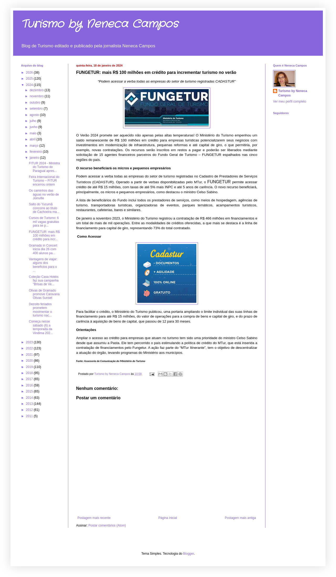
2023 (30, 342)
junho (34, 127)
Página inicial (167, 518)
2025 (30, 78)
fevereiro (36, 152)
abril (33, 139)
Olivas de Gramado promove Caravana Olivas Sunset (44, 294)
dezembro (37, 90)
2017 (30, 379)
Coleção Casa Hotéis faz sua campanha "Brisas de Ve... (44, 280)
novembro (37, 96)
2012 (30, 410)
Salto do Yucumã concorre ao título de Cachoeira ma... (44, 208)
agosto (35, 115)
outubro (35, 102)
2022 (30, 348)
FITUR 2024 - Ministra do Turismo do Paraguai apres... (44, 167)
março (34, 145)
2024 (30, 85)
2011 (30, 416)
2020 (30, 360)
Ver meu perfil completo (289, 101)
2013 (30, 404)
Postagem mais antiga (240, 518)
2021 (30, 354)
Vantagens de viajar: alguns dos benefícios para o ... (43, 264)
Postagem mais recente (94, 518)
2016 (30, 385)
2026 (30, 72)
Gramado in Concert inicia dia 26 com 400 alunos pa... (43, 249)
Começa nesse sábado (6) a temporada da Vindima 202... (41, 327)
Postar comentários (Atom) (107, 525)
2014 (30, 398)
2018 (30, 373)
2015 (30, 391)
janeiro (35, 158)
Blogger (188, 553)
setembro (37, 108)
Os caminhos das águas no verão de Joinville (44, 194)
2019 (30, 367)
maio (33, 133)
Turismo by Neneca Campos (99, 24)
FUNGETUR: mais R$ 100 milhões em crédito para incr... (44, 235)
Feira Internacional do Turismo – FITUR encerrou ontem (44, 180)
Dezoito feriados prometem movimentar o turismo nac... (40, 309)
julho (33, 121)
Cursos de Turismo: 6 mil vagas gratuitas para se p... (44, 221)
